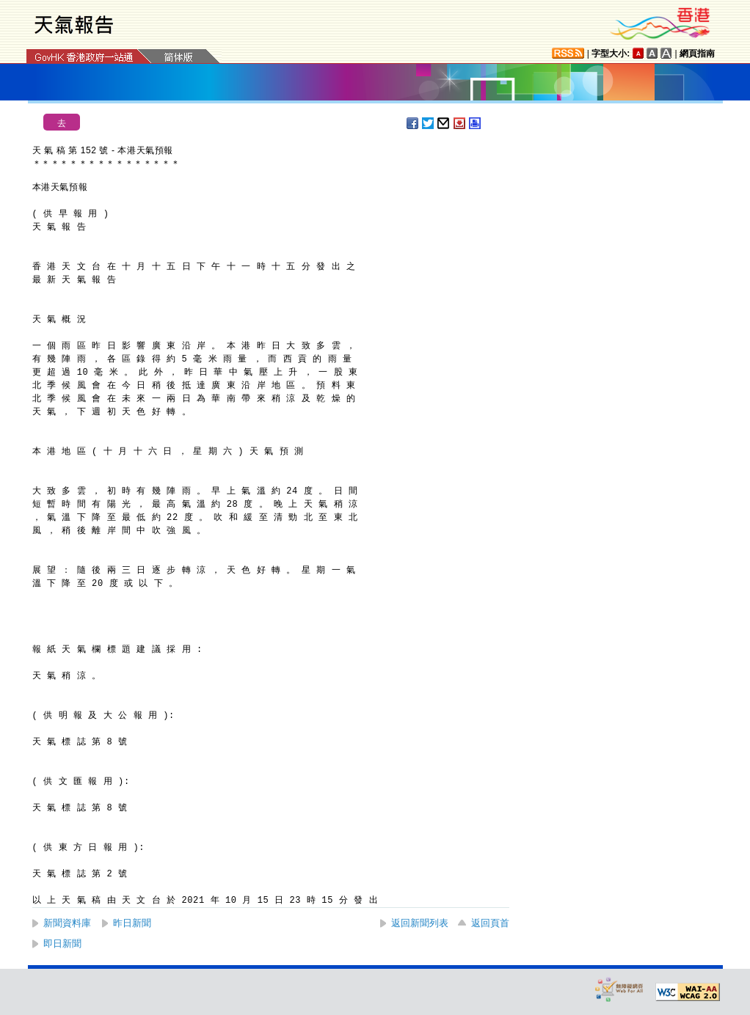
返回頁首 (490, 922)
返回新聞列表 (419, 922)
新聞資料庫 (67, 922)
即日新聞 (62, 943)
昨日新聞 (132, 922)
